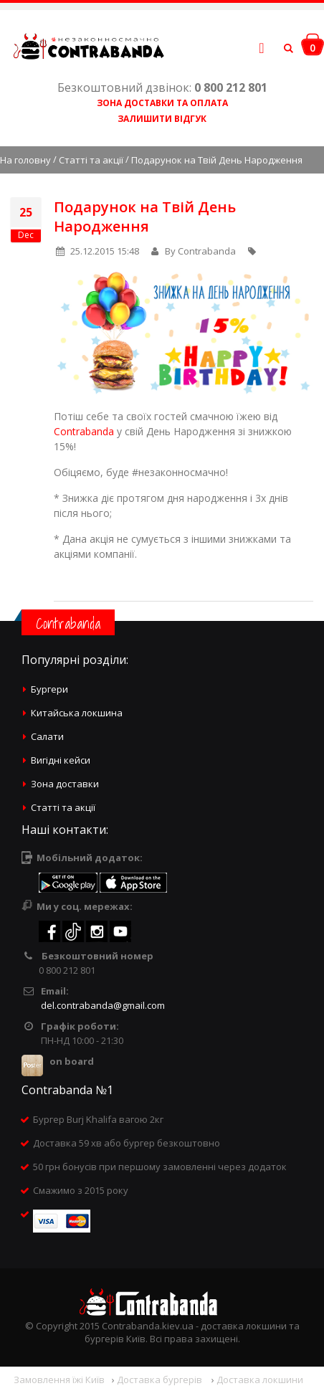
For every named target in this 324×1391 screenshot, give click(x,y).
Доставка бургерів (160, 1379)
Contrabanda (84, 431)
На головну (25, 159)
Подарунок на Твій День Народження (145, 216)
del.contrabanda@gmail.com (103, 1005)
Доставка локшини (259, 1379)
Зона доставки (65, 783)
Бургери (49, 689)
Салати (47, 736)
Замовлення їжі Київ (59, 1379)
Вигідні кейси (60, 760)
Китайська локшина (77, 712)
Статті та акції (91, 159)
